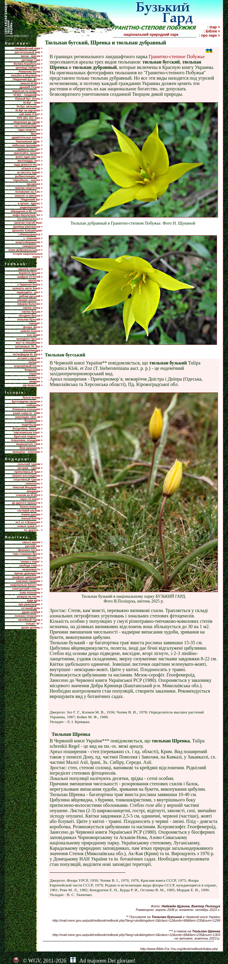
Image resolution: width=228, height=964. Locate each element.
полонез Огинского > (28, 615)
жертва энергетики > (28, 187)
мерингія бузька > (30, 272)
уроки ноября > (32, 612)
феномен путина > (30, 550)
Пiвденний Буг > (31, 199)
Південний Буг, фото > (27, 79)
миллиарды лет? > (30, 160)
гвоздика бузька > (30, 315)
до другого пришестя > (27, 502)
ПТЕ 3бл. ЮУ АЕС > (29, 118)
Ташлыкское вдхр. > (29, 141)
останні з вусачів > (29, 358)
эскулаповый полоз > (28, 365)
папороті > (35, 362)
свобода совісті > (30, 565)
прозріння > (34, 184)
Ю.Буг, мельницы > (29, 106)
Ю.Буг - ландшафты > (27, 94)
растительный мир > (28, 52)
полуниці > (35, 377)
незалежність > (32, 569)
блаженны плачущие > (27, 409)
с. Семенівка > (32, 238)
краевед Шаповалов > (27, 226)
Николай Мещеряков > (27, 487)
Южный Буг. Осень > (28, 98)
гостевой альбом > (29, 510)
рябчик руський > (30, 296)
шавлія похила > (31, 331)
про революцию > (30, 604)
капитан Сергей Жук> (28, 222)
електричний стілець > (27, 588)
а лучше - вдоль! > (30, 203)
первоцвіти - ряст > (29, 292)
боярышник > (33, 369)
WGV (34, 961)
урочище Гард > (32, 59)
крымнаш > (35, 557)
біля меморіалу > (31, 448)
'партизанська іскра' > (27, 432)
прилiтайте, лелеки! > (28, 153)
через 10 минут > (31, 499)
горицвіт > (35, 323)
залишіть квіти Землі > (27, 288)
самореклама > (32, 246)
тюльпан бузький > (29, 319)
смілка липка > (32, 307)
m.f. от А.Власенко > (29, 522)
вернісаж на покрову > (27, 90)
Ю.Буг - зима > (32, 102)
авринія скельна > (30, 269)
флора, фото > (32, 327)
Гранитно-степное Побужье (177, 56)
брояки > (36, 133)
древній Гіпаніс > (31, 87)
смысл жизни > (32, 542)
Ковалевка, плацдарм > (26, 440)
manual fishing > (31, 518)
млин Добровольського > (25, 249)
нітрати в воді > (32, 168)
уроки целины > (31, 627)
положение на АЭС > (28, 191)
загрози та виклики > (28, 195)
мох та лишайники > (29, 342)
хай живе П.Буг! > (30, 114)
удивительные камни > (27, 137)
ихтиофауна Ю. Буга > (27, 354)
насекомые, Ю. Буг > (28, 346)
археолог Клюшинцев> (27, 230)
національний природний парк (159, 35)
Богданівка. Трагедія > (27, 428)
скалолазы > (34, 483)
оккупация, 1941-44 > (28, 416)
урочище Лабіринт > (29, 67)
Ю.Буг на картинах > (29, 110)
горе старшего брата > (27, 553)
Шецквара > (34, 491)
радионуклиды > (31, 207)
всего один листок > (29, 156)
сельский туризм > (29, 464)
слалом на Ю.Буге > (29, 495)
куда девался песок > (28, 164)
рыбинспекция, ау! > (28, 176)
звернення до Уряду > (27, 121)
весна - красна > (31, 56)
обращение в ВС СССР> (26, 211)
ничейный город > (30, 619)
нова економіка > (31, 592)
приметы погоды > (29, 149)
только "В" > (34, 623)
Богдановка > (33, 420)
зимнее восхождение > (27, 475)
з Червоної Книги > (29, 284)
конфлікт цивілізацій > (27, 577)
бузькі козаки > (32, 397)
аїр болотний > (32, 385)
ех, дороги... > (33, 530)
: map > (213, 27)
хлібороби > (34, 405)
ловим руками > (31, 514)
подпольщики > (32, 424)
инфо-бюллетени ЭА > (27, 215)
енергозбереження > (29, 242)
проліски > (35, 280)
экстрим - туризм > (29, 467)
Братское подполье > (28, 436)
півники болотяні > (29, 303)
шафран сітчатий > (29, 276)
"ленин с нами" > (31, 561)
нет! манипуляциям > (28, 125)
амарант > (35, 381)
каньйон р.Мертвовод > (26, 75)
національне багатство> (26, 584)
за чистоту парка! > (29, 172)
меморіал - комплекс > (27, 451)
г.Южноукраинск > (30, 234)
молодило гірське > (29, 338)
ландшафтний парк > (28, 48)
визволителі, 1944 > (29, 444)
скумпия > (35, 373)
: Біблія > (211, 31)
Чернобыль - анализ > (27, 180)
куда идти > (34, 600)
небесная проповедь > (27, 145)
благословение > (31, 506)
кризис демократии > (28, 573)
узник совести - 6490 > (27, 413)
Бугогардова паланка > (27, 401)
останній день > (31, 608)
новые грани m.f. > (30, 526)
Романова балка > (30, 71)
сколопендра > (32, 350)
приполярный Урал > (28, 471)
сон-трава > (34, 334)
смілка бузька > (32, 311)
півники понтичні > (29, 300)
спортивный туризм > (27, 479)
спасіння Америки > (29, 581)
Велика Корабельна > (28, 63)
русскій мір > (33, 546)
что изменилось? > (29, 218)
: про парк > (209, 35)
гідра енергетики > (30, 129)
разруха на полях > (29, 596)
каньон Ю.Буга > (31, 83)
